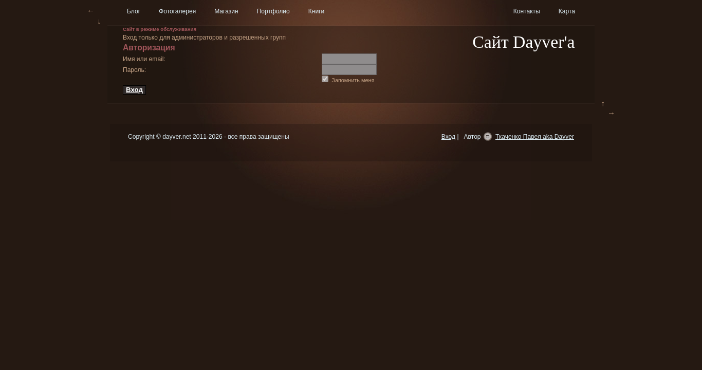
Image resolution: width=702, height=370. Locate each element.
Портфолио (273, 11)
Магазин (226, 11)
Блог (133, 11)
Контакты (526, 11)
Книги (316, 11)
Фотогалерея (177, 11)
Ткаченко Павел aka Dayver (534, 136)
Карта (567, 11)
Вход (134, 90)
